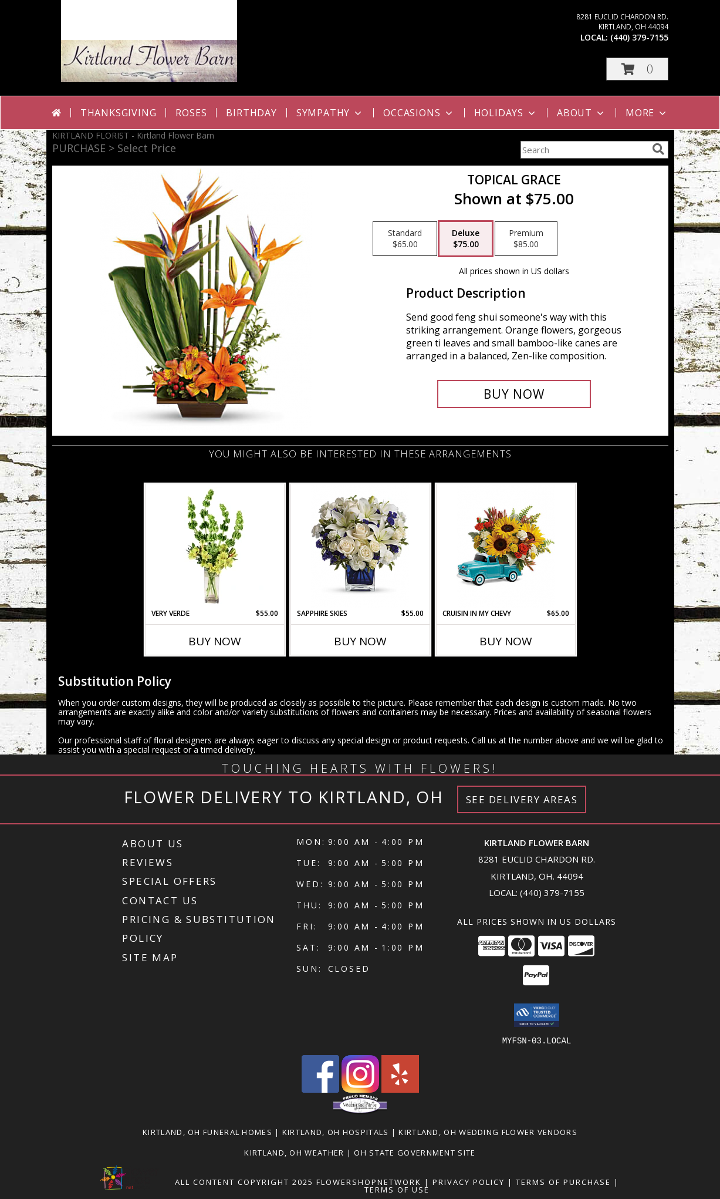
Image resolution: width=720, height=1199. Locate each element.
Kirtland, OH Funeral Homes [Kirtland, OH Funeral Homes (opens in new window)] (207, 1131)
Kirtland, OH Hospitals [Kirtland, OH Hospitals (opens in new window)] (335, 1131)
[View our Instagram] (360, 1088)
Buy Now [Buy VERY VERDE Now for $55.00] (214, 641)
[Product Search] (584, 150)
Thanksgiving (118, 112)
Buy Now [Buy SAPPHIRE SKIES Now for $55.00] (360, 641)
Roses (191, 112)
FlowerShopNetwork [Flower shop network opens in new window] (368, 1181)
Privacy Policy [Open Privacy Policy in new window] (468, 1181)
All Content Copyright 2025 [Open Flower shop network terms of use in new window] (244, 1181)
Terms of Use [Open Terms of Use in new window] (397, 1189)
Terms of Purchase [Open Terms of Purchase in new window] (563, 1181)
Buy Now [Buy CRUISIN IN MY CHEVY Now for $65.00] (505, 641)
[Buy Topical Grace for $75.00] (514, 394)
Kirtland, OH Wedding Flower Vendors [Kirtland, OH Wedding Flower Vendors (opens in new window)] (487, 1131)
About (581, 112)
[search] (658, 149)
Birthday (251, 112)
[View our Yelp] (400, 1088)
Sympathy (330, 112)
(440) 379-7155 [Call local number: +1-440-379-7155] (639, 37)
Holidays (506, 112)
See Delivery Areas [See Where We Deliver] (522, 799)
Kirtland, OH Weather (294, 1152)
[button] (637, 69)
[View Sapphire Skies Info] (360, 546)
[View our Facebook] (320, 1088)
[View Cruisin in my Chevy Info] (506, 546)
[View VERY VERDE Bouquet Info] (214, 546)
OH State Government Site (414, 1152)
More (647, 112)
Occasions (418, 112)
